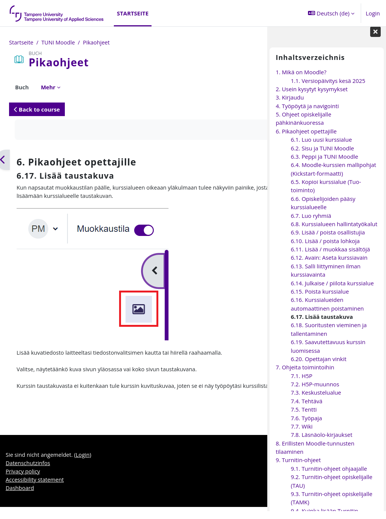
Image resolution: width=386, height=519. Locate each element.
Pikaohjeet (98, 42)
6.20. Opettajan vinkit (318, 366)
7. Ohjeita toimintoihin (305, 375)
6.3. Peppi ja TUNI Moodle (324, 164)
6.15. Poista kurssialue (320, 299)
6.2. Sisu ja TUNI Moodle (322, 155)
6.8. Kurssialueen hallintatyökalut (334, 232)
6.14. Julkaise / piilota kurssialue (332, 290)
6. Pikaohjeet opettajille (306, 138)
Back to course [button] (37, 109)
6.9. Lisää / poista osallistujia (328, 240)
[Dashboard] (57, 13)
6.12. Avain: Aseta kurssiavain (329, 265)
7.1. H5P (301, 383)
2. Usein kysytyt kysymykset (312, 97)
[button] (331, 13)
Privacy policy (23, 483)
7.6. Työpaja (306, 425)
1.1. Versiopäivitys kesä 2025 (328, 88)
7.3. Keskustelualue (316, 400)
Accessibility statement (35, 491)
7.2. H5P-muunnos (315, 392)
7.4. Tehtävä (306, 408)
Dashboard (20, 500)
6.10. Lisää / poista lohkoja (325, 248)
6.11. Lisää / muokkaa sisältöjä (330, 257)
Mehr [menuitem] (48, 87)
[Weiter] (264, 160)
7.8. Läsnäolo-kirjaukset (321, 442)
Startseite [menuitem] (133, 13)
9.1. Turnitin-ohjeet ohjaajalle (329, 476)
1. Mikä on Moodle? (301, 80)
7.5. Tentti (304, 417)
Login (373, 13)
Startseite (21, 42)
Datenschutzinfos (28, 474)
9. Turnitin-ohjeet (298, 468)
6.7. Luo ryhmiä (311, 223)
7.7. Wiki (301, 434)
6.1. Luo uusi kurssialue (321, 147)
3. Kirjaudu (290, 105)
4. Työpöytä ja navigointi (307, 113)
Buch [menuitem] (22, 87)
